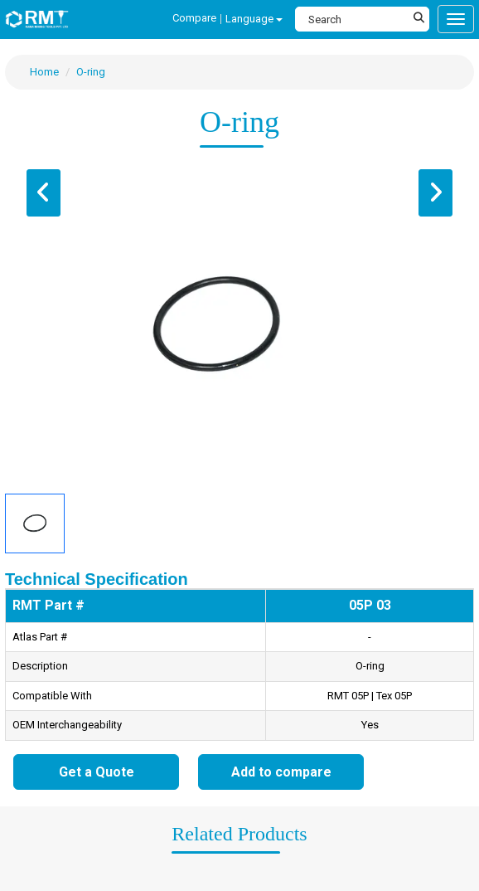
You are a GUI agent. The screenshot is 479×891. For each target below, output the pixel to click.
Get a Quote (96, 772)
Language (254, 18)
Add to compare (281, 772)
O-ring (90, 72)
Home (44, 72)
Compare (194, 18)
